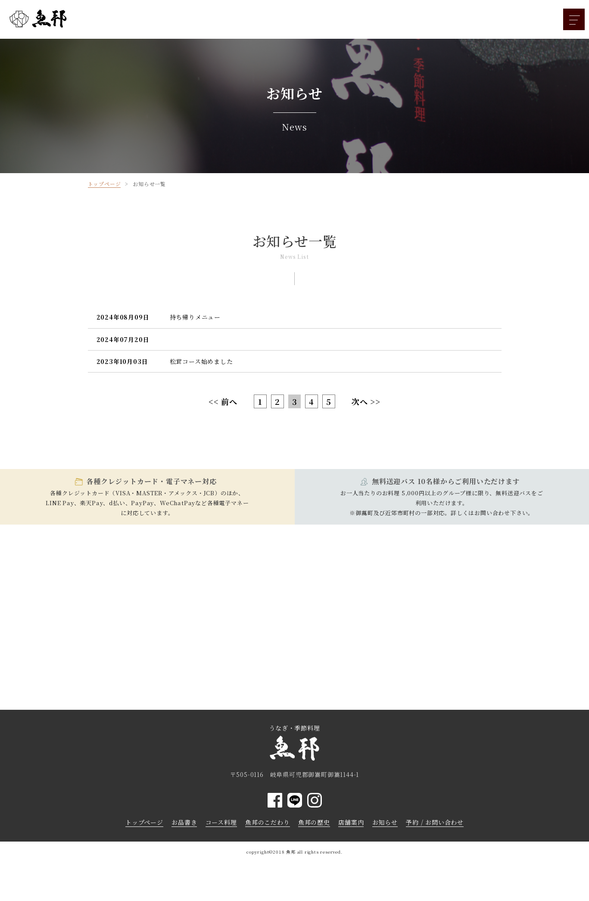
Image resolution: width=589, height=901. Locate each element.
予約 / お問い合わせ (435, 822)
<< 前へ (223, 401)
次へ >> (366, 401)
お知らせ (385, 822)
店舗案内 (351, 822)
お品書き (184, 822)
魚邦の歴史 (314, 822)
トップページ (144, 822)
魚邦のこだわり (267, 822)
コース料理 (221, 822)
